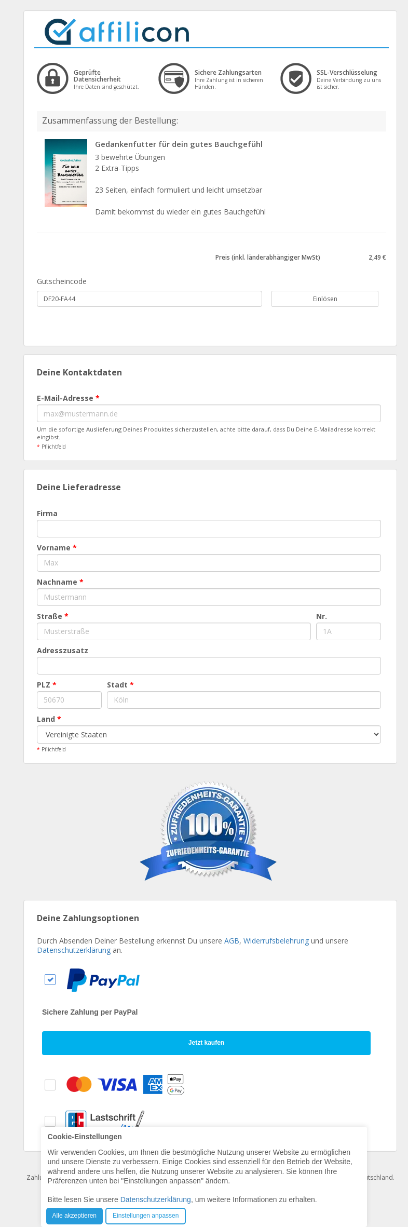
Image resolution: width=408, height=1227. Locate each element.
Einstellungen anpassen (146, 1215)
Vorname (57, 547)
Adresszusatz (62, 650)
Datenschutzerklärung (74, 950)
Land (49, 719)
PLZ (47, 685)
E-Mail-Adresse (68, 398)
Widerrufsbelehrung (276, 941)
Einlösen (319, 298)
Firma (47, 513)
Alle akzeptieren (74, 1215)
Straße (53, 616)
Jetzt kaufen (206, 1042)
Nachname (60, 582)
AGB (231, 941)
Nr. (321, 616)
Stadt (120, 685)
